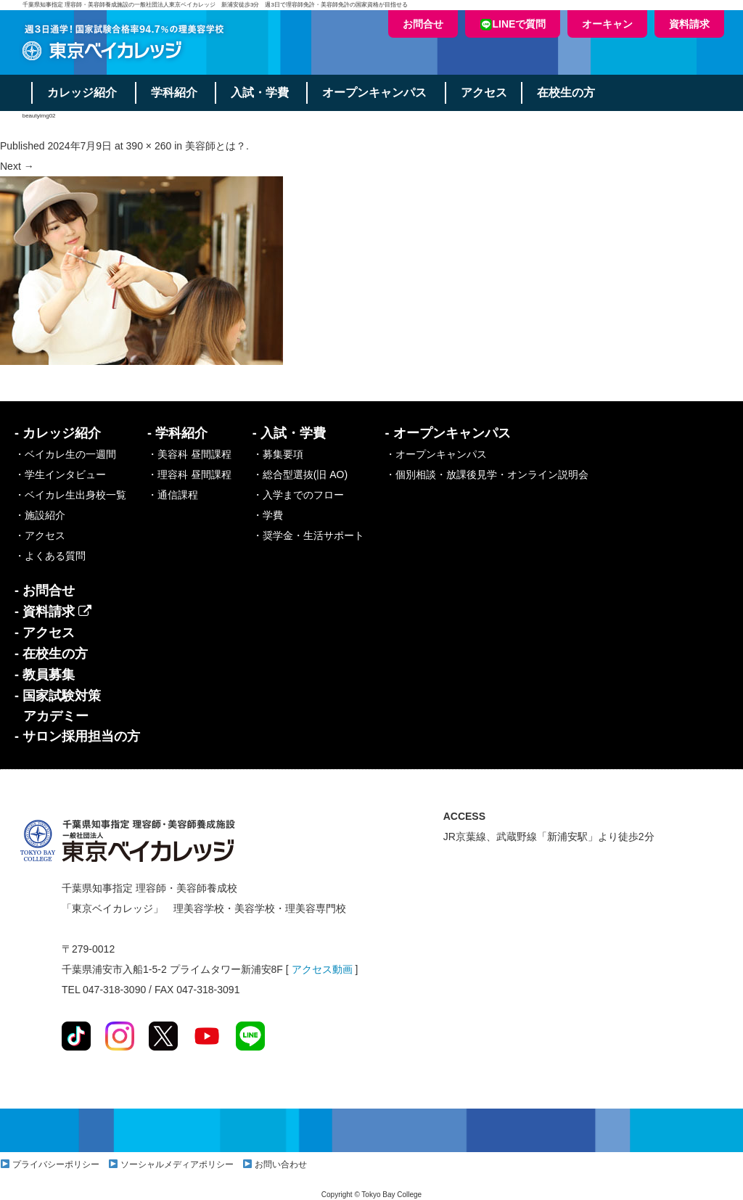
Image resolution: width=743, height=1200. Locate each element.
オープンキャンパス (376, 92)
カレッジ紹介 (83, 92)
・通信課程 (172, 495)
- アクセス (45, 632)
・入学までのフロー (298, 495)
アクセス (486, 92)
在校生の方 (569, 92)
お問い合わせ (281, 1164)
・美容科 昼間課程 (189, 454)
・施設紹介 (40, 515)
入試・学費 (261, 92)
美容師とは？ (215, 146)
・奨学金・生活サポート (308, 535)
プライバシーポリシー (55, 1164)
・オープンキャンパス (436, 454)
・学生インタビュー (60, 474)
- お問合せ (45, 590)
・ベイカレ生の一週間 (65, 454)
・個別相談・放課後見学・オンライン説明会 (486, 474)
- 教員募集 (45, 674)
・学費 (268, 515)
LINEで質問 (513, 24)
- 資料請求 (53, 611)
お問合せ (423, 24)
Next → (17, 166)
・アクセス (40, 535)
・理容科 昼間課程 (189, 474)
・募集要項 (278, 454)
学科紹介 (175, 92)
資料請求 (689, 24)
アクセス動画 (322, 969)
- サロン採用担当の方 (77, 736)
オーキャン (607, 24)
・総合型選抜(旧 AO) (300, 474)
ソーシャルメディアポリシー (177, 1164)
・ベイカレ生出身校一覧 (70, 495)
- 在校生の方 (51, 653)
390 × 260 (149, 146)
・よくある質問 (50, 556)
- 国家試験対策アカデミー (58, 706)
